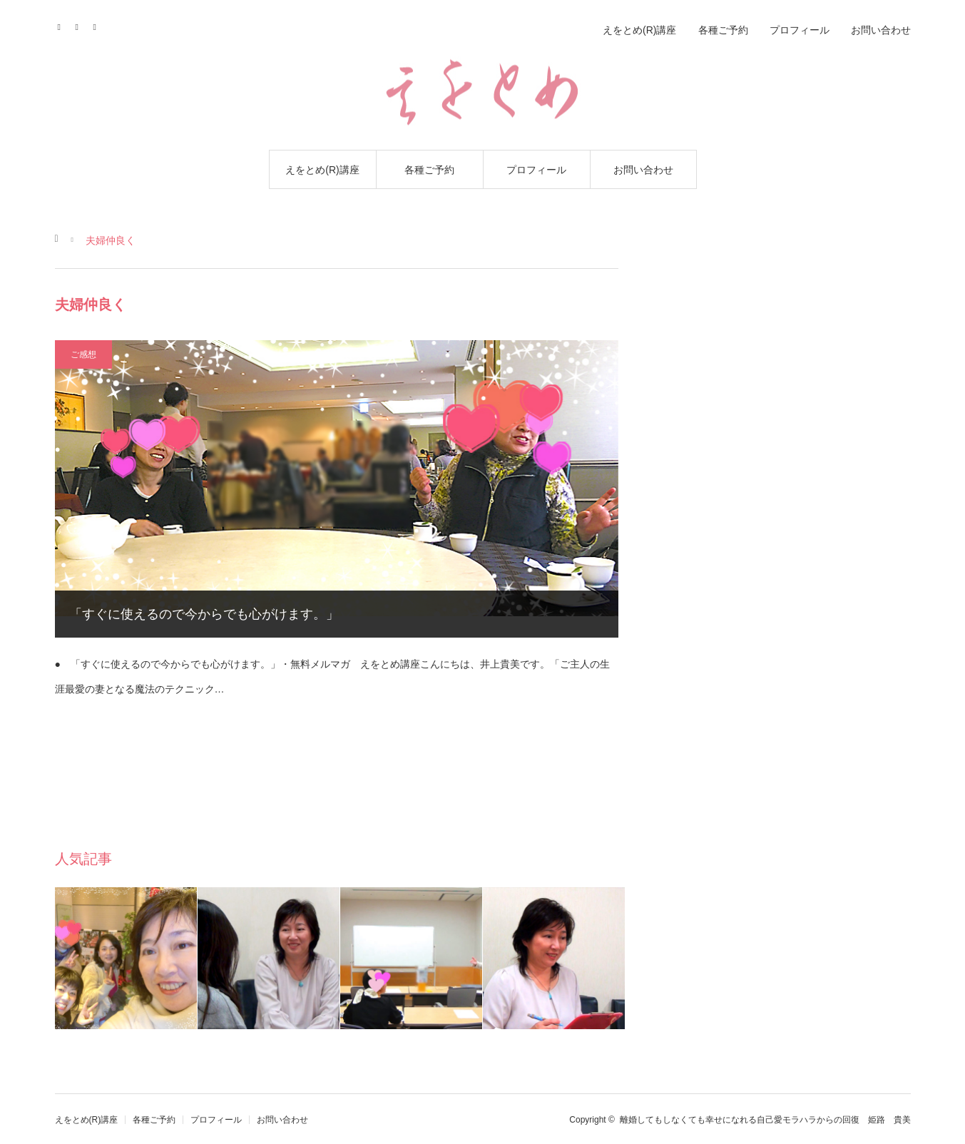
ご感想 (83, 354)
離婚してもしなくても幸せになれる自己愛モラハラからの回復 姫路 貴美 (765, 1120)
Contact (82, 25)
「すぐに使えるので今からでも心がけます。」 (204, 614)
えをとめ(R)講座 (322, 169)
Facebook (64, 25)
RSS (99, 25)
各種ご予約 (429, 169)
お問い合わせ (643, 169)
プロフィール (536, 169)
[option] (126, 958)
